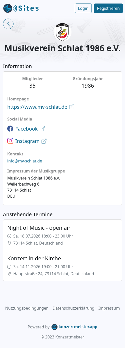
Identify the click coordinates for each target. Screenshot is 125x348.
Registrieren (108, 8)
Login (83, 8)
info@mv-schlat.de (24, 161)
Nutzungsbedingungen (27, 308)
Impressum (109, 308)
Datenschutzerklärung (73, 308)
